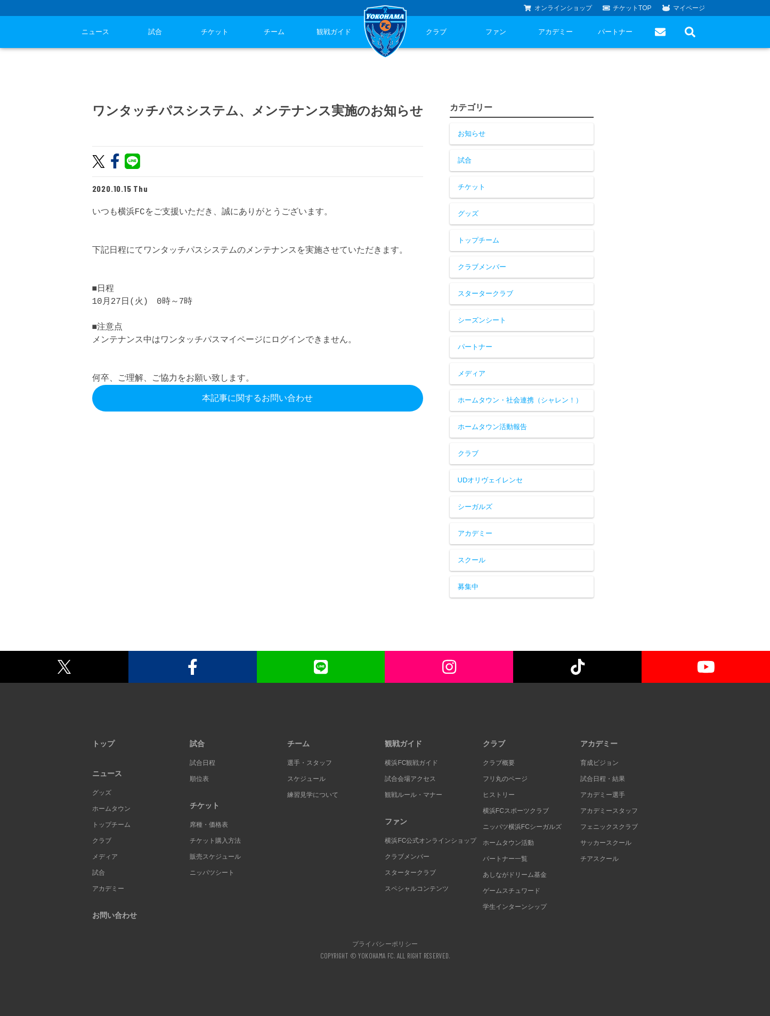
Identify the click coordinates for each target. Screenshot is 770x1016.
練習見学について (312, 795)
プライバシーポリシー (385, 943)
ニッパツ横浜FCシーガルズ (522, 826)
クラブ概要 (499, 763)
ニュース (95, 32)
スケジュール (306, 779)
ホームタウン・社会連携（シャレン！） (520, 400)
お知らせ (471, 134)
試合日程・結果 (602, 779)
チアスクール (599, 858)
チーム (274, 32)
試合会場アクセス (410, 779)
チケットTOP (627, 8)
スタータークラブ (485, 293)
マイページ (683, 8)
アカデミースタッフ (609, 811)
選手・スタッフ (309, 763)
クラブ (436, 32)
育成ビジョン (599, 763)
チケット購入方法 (215, 840)
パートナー (615, 32)
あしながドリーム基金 (515, 874)
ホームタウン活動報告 (492, 427)
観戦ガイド (334, 32)
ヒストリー (499, 795)
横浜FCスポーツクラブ (516, 811)
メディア (471, 373)
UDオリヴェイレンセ (490, 480)
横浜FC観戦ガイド (411, 763)
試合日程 (202, 763)
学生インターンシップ (515, 906)
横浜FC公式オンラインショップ (430, 840)
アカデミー (555, 32)
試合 (155, 32)
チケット (215, 32)
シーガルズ (475, 507)
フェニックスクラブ (609, 826)
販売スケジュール (215, 856)
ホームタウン (111, 808)
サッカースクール (605, 842)
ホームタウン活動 (508, 842)
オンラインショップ (558, 8)
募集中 (468, 587)
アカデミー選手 (602, 795)
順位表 (199, 779)
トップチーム (478, 240)
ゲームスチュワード (511, 890)
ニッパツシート (212, 872)
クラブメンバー (482, 267)
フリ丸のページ (505, 779)
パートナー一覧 (505, 858)
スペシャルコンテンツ (417, 888)
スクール (471, 560)
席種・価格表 (209, 824)
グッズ (468, 213)
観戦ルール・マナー (413, 795)
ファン (495, 32)
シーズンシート (482, 320)
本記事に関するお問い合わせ (257, 397)
